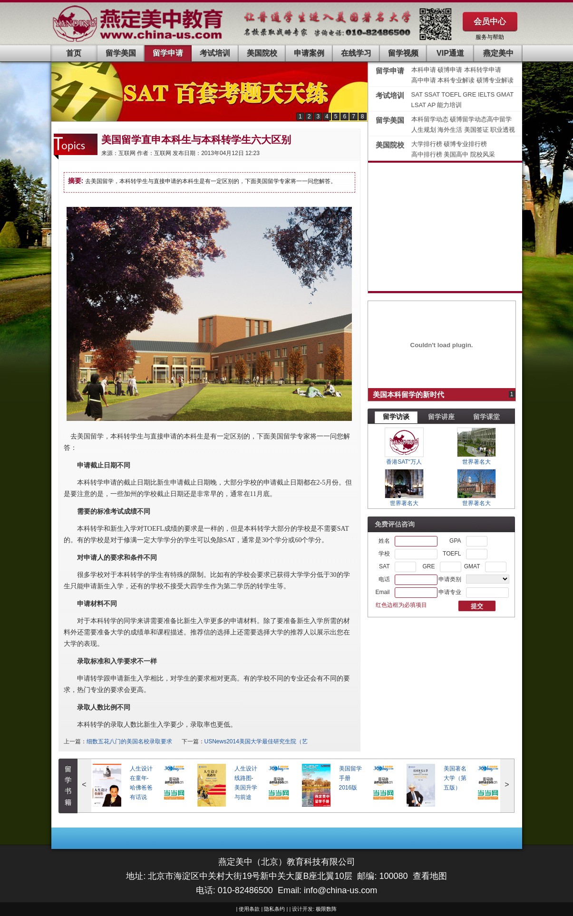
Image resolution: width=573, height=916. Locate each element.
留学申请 (168, 53)
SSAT (432, 94)
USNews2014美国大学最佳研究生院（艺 (256, 741)
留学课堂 (486, 416)
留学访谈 (396, 416)
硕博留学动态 (468, 119)
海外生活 (450, 129)
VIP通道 (450, 53)
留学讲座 (441, 416)
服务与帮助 (490, 37)
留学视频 (403, 53)
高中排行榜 (427, 154)
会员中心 (490, 21)
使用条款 (249, 909)
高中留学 (499, 119)
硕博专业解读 (495, 80)
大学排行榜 (426, 143)
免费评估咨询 (395, 524)
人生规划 (424, 129)
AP (431, 104)
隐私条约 (274, 909)
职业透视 (502, 129)
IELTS (487, 94)
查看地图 (430, 876)
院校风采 (482, 154)
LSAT (418, 104)
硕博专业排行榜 (465, 143)
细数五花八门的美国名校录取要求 (129, 741)
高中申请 (423, 80)
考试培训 (215, 53)
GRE (470, 94)
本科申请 (423, 69)
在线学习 (356, 53)
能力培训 (449, 104)
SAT (418, 94)
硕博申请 (449, 69)
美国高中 (457, 154)
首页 (73, 53)
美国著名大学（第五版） (455, 778)
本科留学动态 (429, 119)
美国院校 (262, 53)
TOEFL (452, 94)
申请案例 (309, 53)
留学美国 (121, 53)
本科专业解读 (456, 80)
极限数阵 (326, 909)
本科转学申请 (482, 69)
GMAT (505, 94)
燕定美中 (498, 53)
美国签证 (477, 129)
